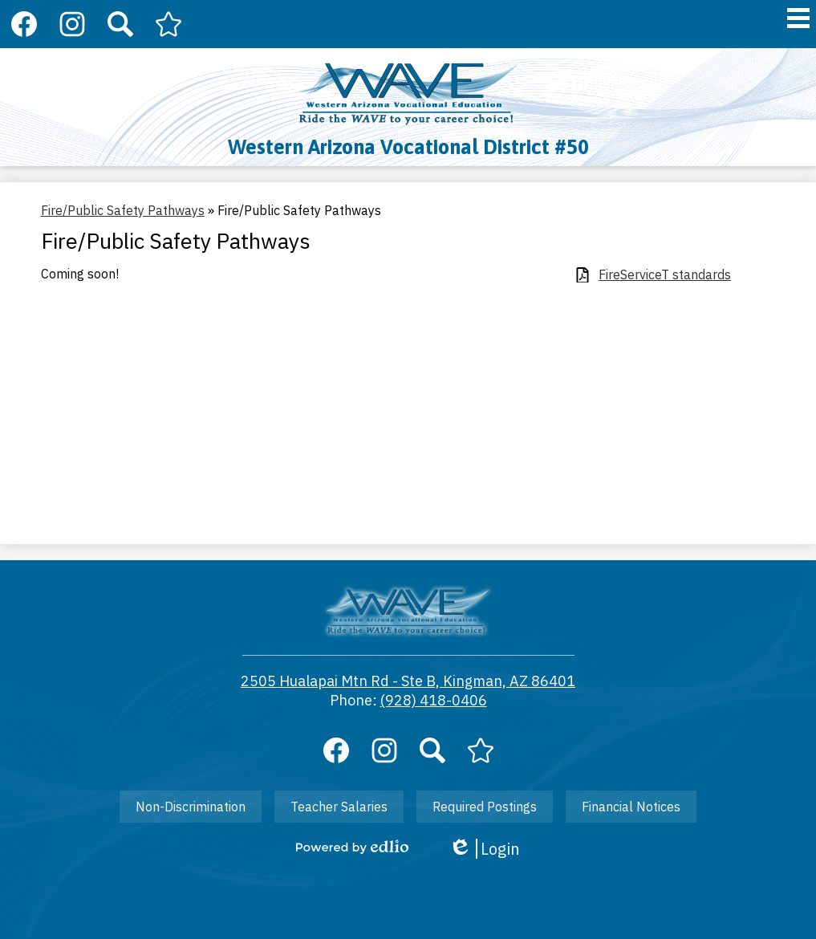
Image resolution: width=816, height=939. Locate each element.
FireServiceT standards (665, 275)
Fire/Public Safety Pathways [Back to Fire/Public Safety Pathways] (123, 210)
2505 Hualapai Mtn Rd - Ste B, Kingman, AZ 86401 (408, 681)
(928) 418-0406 (433, 700)
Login (484, 849)
